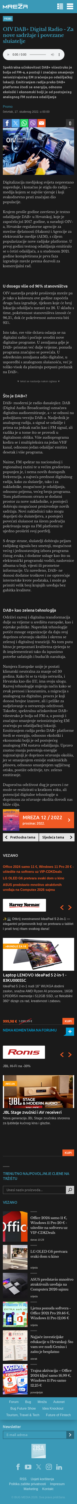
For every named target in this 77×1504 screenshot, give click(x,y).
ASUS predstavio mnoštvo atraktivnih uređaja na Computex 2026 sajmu (51, 1284)
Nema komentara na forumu (29, 1030)
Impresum (57, 1484)
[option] (38, 970)
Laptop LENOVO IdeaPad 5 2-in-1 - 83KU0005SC (34, 978)
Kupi (68, 1021)
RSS (23, 1479)
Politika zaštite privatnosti (27, 1484)
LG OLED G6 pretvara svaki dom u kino (33, 878)
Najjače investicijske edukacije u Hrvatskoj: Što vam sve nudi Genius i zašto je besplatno (51, 1344)
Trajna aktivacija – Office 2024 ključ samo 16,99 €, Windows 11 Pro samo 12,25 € (51, 1378)
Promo (7, 18)
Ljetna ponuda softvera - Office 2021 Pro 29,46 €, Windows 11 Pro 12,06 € (50, 1313)
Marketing (31, 1489)
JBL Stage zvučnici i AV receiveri (32, 1112)
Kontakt (47, 1489)
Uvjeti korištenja (42, 1479)
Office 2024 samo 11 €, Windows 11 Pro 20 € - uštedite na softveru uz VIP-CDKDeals (49, 1225)
